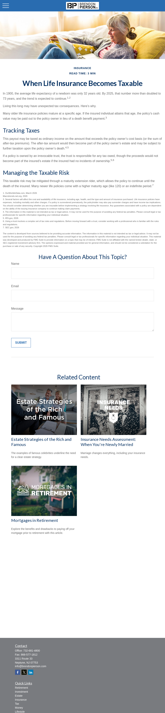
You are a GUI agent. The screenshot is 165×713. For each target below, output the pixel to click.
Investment (21, 691)
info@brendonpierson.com (30, 666)
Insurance (21, 699)
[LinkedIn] (30, 672)
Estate (19, 695)
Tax (17, 703)
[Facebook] (17, 672)
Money (19, 707)
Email (15, 286)
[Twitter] (24, 672)
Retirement (21, 687)
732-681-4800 (31, 650)
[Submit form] (21, 342)
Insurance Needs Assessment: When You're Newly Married (108, 442)
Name (15, 263)
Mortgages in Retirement (34, 520)
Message (17, 308)
